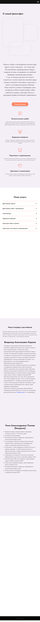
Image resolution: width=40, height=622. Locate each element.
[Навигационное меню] (38, 1)
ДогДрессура (21, 392)
